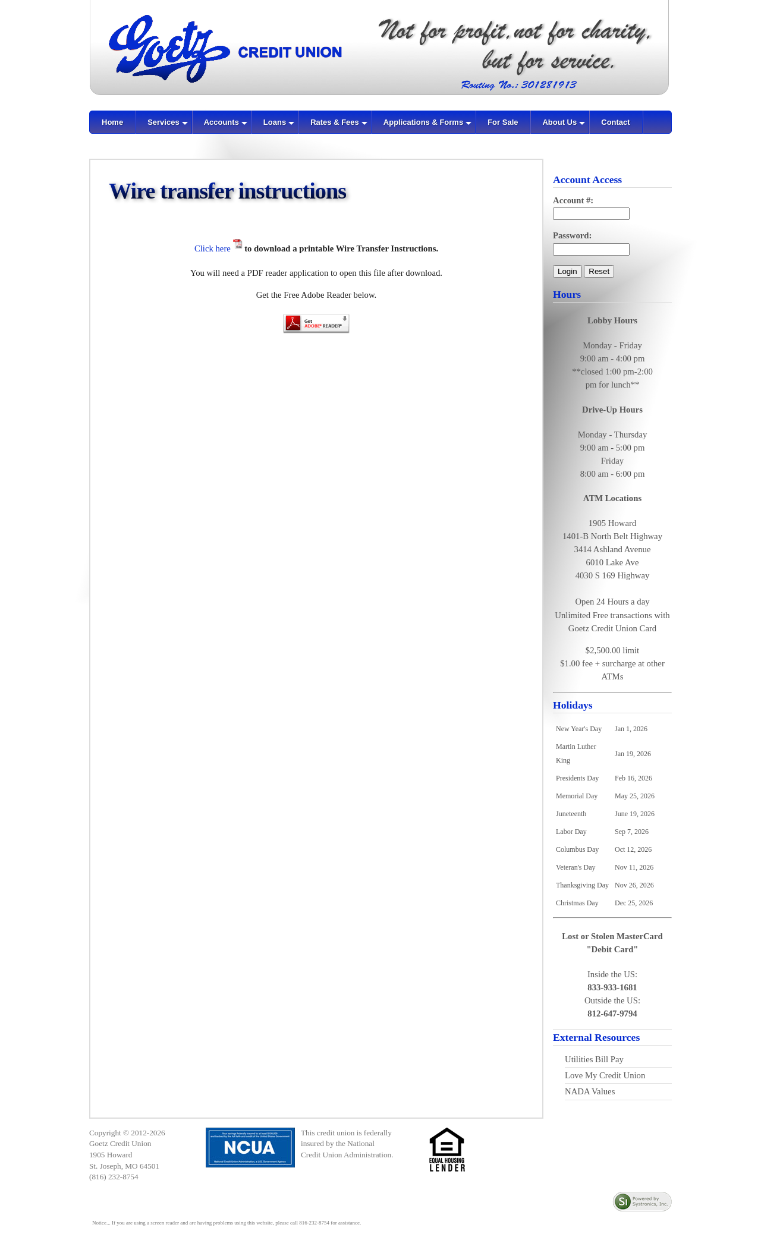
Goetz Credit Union (120, 1143)
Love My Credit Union (605, 1075)
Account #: (573, 200)
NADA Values (590, 1091)
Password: (572, 235)
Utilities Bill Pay (594, 1059)
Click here (213, 248)
